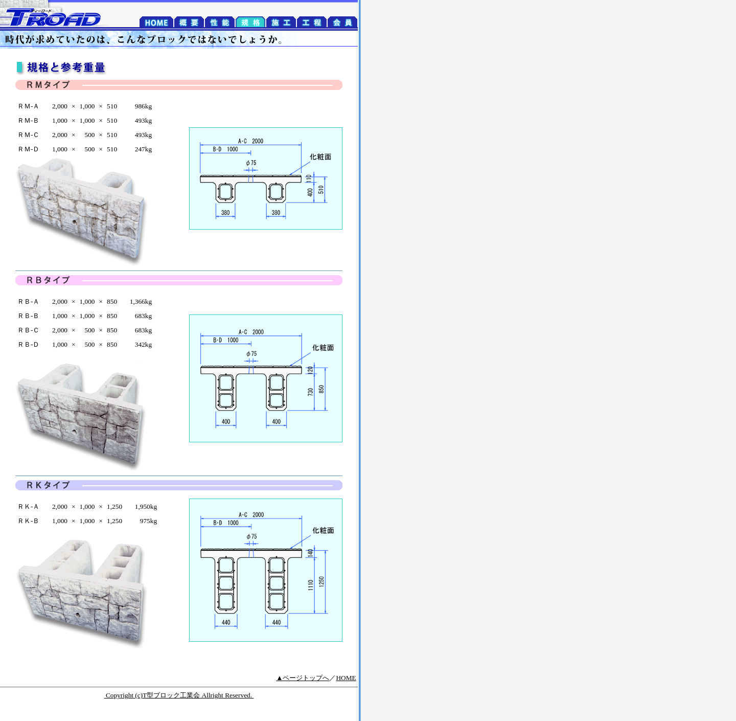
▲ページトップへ (302, 678)
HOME (346, 678)
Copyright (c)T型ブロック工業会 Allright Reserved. (179, 695)
